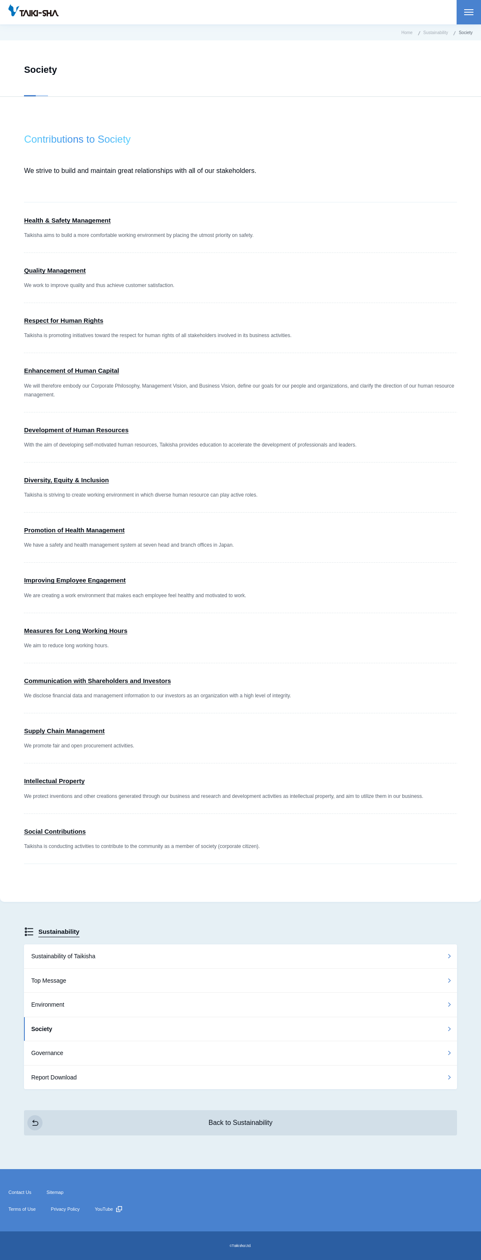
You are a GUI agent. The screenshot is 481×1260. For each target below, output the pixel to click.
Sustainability (59, 931)
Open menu (469, 12)
